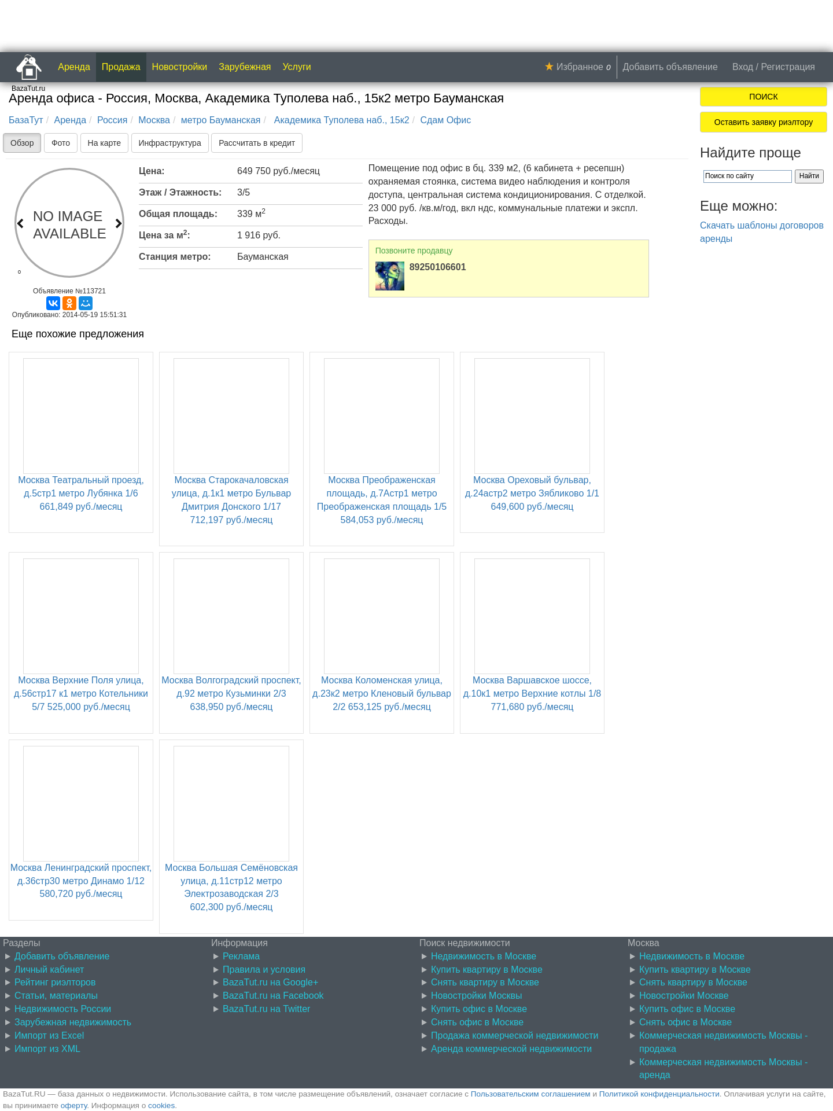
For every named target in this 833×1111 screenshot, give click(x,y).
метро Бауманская (221, 120)
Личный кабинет (49, 969)
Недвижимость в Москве (483, 956)
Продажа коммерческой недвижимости (514, 1035)
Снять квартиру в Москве (485, 982)
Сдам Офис (445, 120)
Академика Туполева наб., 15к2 (340, 120)
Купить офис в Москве (479, 1009)
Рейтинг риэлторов (55, 982)
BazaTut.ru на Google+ (270, 982)
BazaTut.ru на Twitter (266, 1009)
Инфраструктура (170, 143)
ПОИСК (763, 96)
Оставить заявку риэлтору (763, 122)
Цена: (152, 171)
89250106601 (438, 267)
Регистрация (788, 67)
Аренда (74, 67)
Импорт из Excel (49, 1035)
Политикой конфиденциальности (659, 1094)
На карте (104, 143)
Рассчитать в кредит (257, 143)
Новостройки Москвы (476, 995)
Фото (60, 143)
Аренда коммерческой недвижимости (511, 1049)
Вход (742, 67)
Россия (112, 120)
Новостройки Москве (684, 995)
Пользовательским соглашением (531, 1094)
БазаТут (26, 120)
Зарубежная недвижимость (72, 1022)
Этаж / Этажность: (180, 192)
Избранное (579, 67)
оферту (74, 1105)
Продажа (121, 67)
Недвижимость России (62, 1009)
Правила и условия (264, 969)
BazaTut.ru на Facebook (273, 995)
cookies (161, 1105)
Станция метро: (175, 257)
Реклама (241, 956)
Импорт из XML (47, 1049)
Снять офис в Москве (477, 1022)
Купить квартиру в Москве (487, 969)
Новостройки (180, 67)
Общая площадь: (178, 214)
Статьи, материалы (56, 995)
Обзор (22, 143)
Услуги (297, 67)
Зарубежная (245, 67)
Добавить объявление (670, 67)
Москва (154, 120)
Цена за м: (164, 234)
